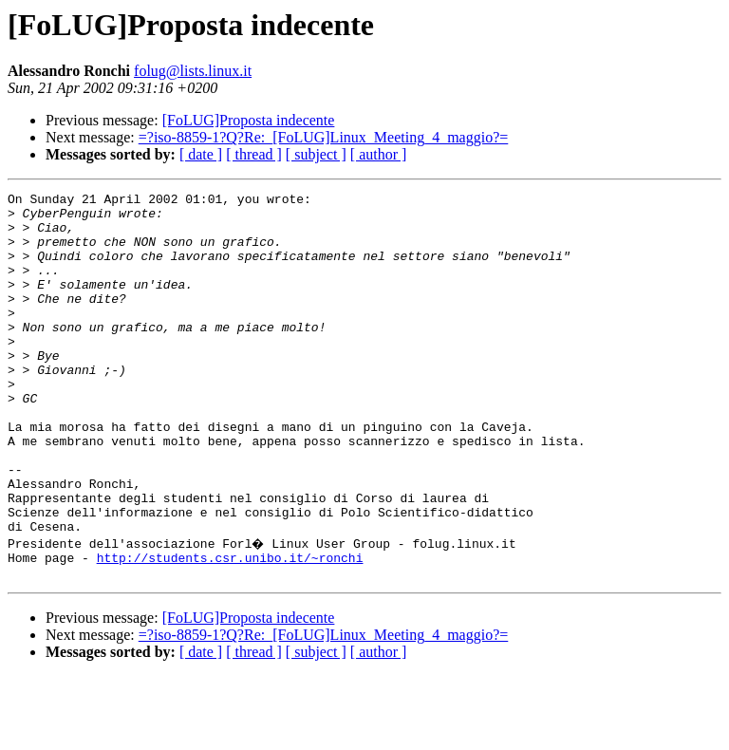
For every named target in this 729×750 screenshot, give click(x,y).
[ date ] (200, 154)
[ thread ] (254, 154)
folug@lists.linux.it (193, 71)
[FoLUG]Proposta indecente (248, 120)
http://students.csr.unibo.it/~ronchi (230, 628)
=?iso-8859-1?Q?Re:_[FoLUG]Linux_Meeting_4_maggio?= (324, 137)
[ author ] (378, 154)
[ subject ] (316, 154)
